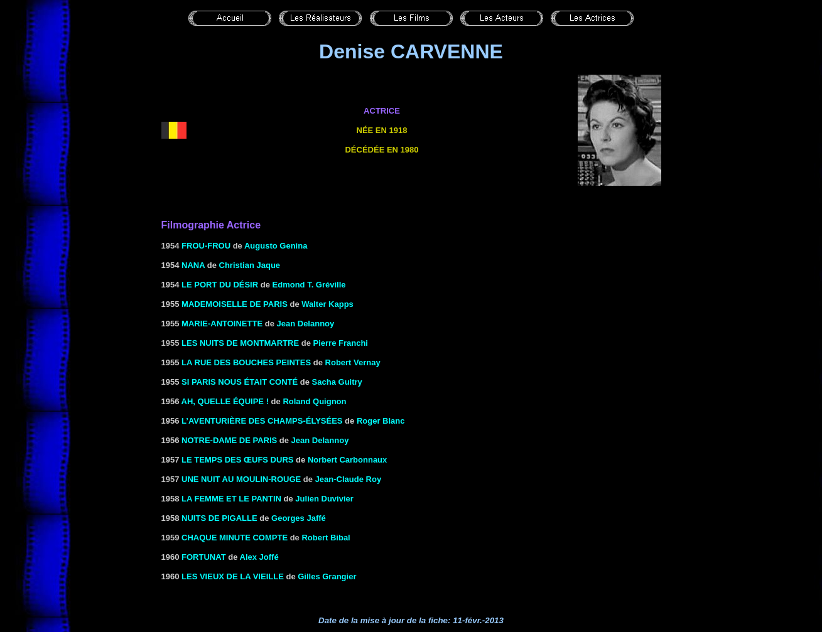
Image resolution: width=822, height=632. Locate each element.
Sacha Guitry (337, 382)
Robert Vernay (353, 362)
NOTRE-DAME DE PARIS (229, 440)
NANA (193, 265)
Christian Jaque (250, 265)
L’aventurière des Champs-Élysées (261, 421)
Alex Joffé (259, 557)
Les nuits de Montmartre (240, 343)
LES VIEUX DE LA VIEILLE (232, 576)
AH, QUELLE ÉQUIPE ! (225, 401)
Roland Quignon (314, 401)
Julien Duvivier (324, 498)
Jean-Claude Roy (348, 479)
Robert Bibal (325, 537)
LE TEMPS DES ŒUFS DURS (237, 459)
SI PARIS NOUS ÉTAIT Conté (239, 382)
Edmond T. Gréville (309, 284)
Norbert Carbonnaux (347, 459)
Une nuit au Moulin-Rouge (241, 479)
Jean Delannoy (306, 323)
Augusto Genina (275, 245)
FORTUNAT (203, 557)
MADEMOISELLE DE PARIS (234, 304)
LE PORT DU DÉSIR (219, 284)
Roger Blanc (381, 421)
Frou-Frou (205, 245)
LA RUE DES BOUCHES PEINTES (246, 362)
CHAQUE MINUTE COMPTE (234, 537)
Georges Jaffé (298, 518)
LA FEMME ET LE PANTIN (231, 498)
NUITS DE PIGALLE (219, 518)
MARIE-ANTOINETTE (221, 323)
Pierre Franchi (340, 343)
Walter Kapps (327, 304)
